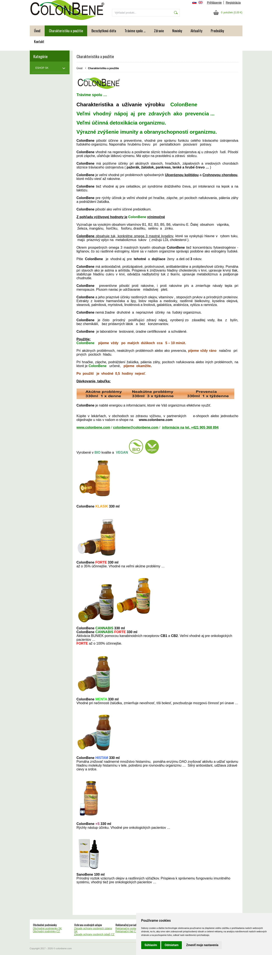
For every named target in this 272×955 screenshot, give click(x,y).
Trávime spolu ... (135, 30)
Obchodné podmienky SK (47, 928)
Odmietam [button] (171, 945)
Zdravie (159, 30)
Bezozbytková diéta (103, 30)
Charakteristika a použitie (66, 30)
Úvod (37, 30)
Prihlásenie (214, 2)
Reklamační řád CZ (126, 931)
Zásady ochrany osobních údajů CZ (94, 934)
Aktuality (196, 30)
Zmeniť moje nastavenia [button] (202, 945)
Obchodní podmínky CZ (46, 931)
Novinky (177, 30)
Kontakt (39, 41)
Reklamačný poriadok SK (129, 928)
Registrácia (233, 2)
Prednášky (217, 30)
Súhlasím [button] (151, 945)
